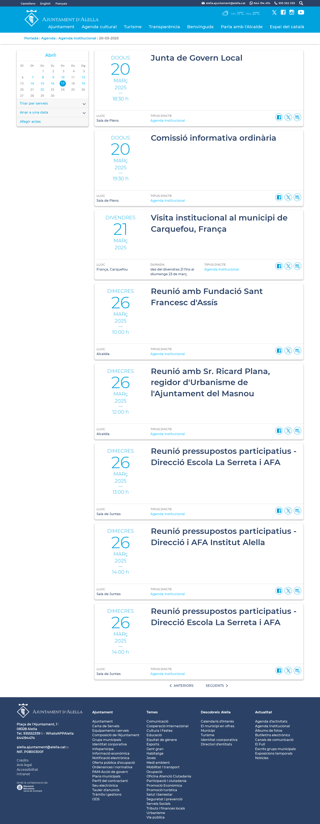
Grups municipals (106, 740)
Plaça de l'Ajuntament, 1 (37, 724)
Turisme (133, 26)
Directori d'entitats (216, 744)
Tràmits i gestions (106, 794)
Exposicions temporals (273, 753)
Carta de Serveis (105, 726)
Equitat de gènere (162, 740)
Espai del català (287, 26)
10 (62, 77)
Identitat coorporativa (219, 740)
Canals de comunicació (274, 740)
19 (83, 83)
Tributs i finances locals (166, 808)
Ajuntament (61, 26)
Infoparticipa (103, 749)
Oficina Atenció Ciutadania (169, 776)
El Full (260, 744)
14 (32, 83)
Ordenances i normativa (112, 767)
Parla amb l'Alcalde (242, 26)
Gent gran (155, 749)
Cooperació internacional (167, 726)
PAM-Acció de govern (110, 772)
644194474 (26, 738)
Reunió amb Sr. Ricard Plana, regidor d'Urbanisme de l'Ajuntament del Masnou (210, 382)
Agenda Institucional (272, 726)
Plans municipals (106, 776)
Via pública (156, 817)
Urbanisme (156, 813)
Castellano (28, 3)
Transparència (164, 26)
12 (83, 77)
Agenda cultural (99, 26)
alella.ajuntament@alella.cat (41, 747)
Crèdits (23, 760)
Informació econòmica (111, 753)
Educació (154, 735)
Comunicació (157, 721)
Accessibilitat (27, 770)
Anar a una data (53, 112)
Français (61, 3)
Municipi (208, 731)
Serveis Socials (158, 804)
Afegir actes (30, 121)
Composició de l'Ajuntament (115, 735)
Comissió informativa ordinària (213, 138)
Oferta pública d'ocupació (113, 763)
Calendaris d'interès (217, 721)
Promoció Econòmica (164, 785)
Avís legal (24, 765)
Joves (151, 758)
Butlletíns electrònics (272, 735)
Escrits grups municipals (275, 749)
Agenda (48, 38)
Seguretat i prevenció (164, 799)
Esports (153, 744)
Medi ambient (158, 763)
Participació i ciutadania (167, 781)
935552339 (31, 733)
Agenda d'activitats (271, 721)
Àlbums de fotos (268, 731)
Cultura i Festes (159, 731)
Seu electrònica (105, 785)
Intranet (23, 774)
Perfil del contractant (110, 781)
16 (52, 83)
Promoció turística (162, 790)
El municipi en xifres (217, 726)
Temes (152, 712)
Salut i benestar (160, 794)
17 (62, 83)
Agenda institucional (77, 38)
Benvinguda (200, 26)
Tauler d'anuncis (105, 790)
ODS (96, 799)
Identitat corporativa (109, 744)
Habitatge (155, 753)
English (45, 3)
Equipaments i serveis (110, 731)
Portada (31, 38)
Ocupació (154, 772)
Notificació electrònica (110, 758)
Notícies (261, 758)
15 (42, 83)
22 (42, 89)
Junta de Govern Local (196, 58)
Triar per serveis (53, 103)
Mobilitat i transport (163, 767)
